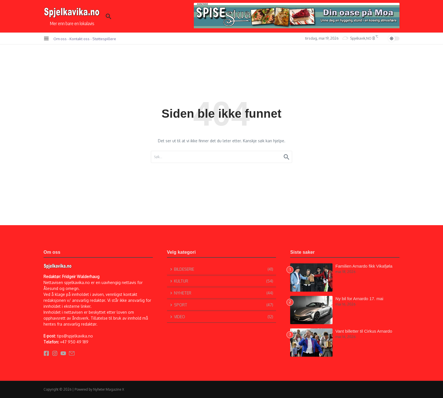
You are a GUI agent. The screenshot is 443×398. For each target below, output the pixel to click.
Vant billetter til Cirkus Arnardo (363, 331)
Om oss (60, 38)
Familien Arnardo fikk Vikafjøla (363, 266)
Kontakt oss (80, 38)
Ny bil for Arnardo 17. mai (359, 298)
